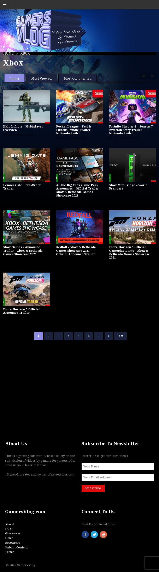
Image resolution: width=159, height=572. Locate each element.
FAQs (8, 528)
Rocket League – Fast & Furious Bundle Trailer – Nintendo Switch (74, 130)
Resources (12, 542)
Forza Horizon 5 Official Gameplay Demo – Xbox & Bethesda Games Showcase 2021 (129, 252)
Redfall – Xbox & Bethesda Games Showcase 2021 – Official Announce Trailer (76, 250)
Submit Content (16, 547)
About (9, 524)
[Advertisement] (79, 382)
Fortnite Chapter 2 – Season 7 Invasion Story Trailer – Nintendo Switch (131, 130)
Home (8, 53)
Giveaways (12, 533)
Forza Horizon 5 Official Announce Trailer (21, 311)
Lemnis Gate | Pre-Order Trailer (22, 187)
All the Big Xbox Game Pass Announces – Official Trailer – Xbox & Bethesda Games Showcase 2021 (78, 190)
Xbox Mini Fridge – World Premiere (128, 187)
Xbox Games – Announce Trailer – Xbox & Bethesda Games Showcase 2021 (23, 250)
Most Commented (78, 78)
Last (120, 336)
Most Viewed (41, 78)
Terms (9, 552)
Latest (14, 79)
